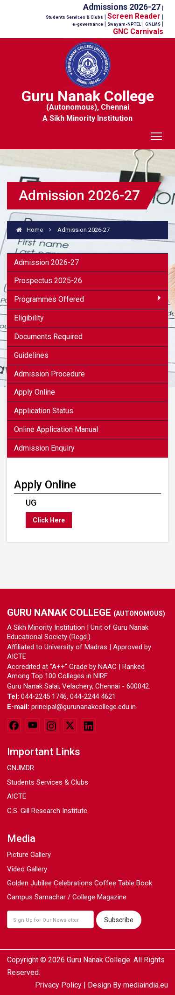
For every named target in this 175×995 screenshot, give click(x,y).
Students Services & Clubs (47, 782)
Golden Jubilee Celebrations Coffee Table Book (79, 883)
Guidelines (31, 355)
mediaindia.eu (145, 985)
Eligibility (29, 317)
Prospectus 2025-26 (48, 280)
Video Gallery (27, 869)
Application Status (43, 410)
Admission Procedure (49, 373)
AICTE (16, 796)
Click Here (49, 520)
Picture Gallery (29, 854)
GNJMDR (20, 768)
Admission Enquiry (44, 448)
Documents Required (48, 336)
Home (29, 229)
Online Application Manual (56, 429)
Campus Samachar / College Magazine (66, 897)
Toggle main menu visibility (157, 133)
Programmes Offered (87, 299)
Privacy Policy (58, 985)
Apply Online (34, 392)
